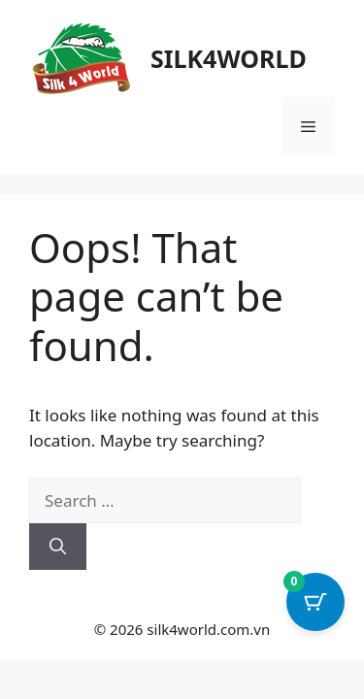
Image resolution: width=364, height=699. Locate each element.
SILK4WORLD (228, 58)
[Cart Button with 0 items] (315, 602)
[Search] (57, 546)
